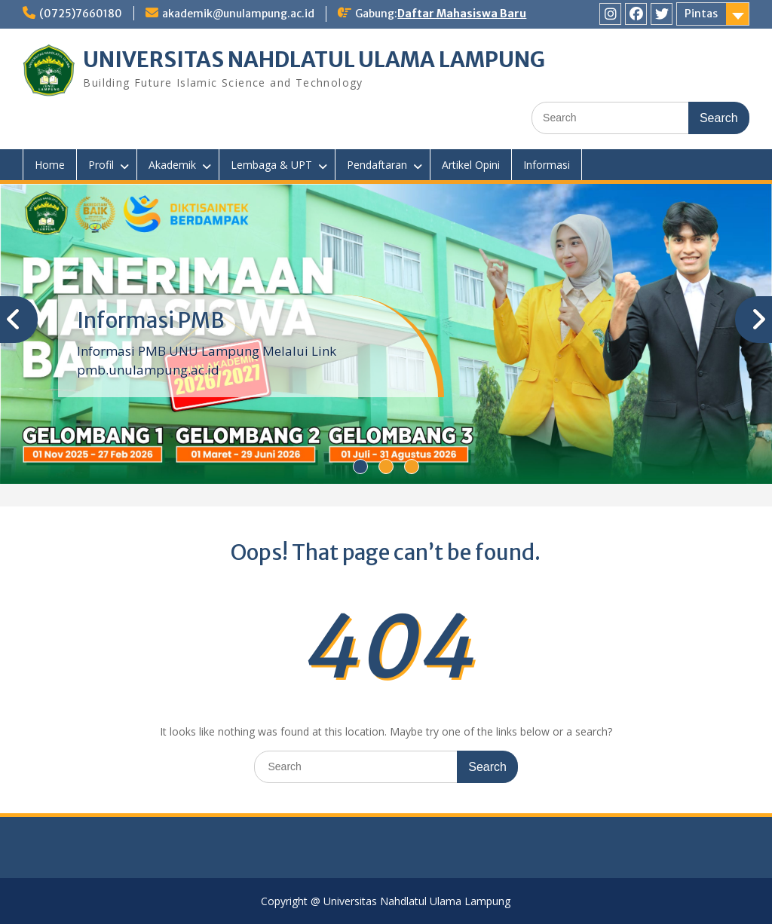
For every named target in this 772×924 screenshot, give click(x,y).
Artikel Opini (471, 165)
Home (50, 165)
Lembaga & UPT (271, 165)
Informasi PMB (151, 320)
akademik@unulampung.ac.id (238, 13)
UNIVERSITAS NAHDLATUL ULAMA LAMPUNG (314, 59)
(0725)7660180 (80, 13)
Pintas (701, 13)
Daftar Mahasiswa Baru (461, 13)
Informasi (546, 165)
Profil (101, 165)
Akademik (172, 165)
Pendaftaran (377, 165)
